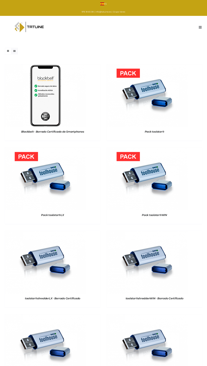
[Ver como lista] (14, 51)
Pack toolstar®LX (52, 215)
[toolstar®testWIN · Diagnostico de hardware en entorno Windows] (147, 316)
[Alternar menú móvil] (200, 27)
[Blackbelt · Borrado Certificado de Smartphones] (45, 66)
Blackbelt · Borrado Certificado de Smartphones (52, 131)
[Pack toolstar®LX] (45, 149)
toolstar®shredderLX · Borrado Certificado (52, 298)
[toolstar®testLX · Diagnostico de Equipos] (45, 316)
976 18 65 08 (88, 12)
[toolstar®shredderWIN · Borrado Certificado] (147, 233)
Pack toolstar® (154, 131)
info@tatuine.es (103, 12)
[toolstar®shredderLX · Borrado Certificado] (45, 233)
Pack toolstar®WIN (154, 215)
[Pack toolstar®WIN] (147, 149)
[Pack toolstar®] (147, 66)
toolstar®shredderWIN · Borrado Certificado (154, 298)
